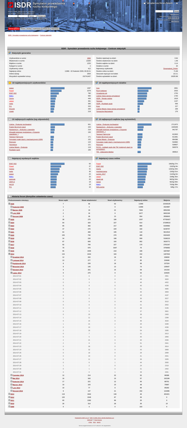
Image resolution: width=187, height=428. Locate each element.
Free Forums (98, 420)
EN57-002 (12, 93)
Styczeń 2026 (18, 216)
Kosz (98, 106)
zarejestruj (31, 11)
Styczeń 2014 (18, 391)
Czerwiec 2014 (18, 375)
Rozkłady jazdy (14, 150)
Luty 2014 (16, 388)
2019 (12, 238)
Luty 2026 (16, 213)
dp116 (11, 184)
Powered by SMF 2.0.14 (82, 418)
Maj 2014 (16, 378)
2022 (12, 229)
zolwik (11, 111)
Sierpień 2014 (18, 270)
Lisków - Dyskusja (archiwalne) (20, 124)
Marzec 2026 (17, 210)
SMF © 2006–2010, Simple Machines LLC (102, 418)
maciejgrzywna (101, 171)
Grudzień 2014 (18, 257)
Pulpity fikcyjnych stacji (17, 127)
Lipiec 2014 (17, 273)
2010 (12, 404)
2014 (12, 254)
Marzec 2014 (17, 385)
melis (11, 104)
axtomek (12, 179)
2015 (12, 251)
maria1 (11, 169)
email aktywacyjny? (27, 13)
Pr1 (10, 106)
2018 (12, 241)
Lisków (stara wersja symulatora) (108, 96)
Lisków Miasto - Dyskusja (18, 147)
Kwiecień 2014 (18, 382)
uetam (11, 101)
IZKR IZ (12, 182)
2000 (12, 407)
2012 (12, 397)
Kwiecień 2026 (18, 207)
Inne (97, 88)
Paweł (11, 91)
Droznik (12, 109)
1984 (89, 58)
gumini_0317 (101, 174)
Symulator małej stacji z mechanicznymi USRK (26, 139)
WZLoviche (100, 187)
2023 (12, 226)
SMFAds (89, 420)
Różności (12, 142)
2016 (12, 248)
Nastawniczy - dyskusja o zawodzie (22, 130)
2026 (12, 204)
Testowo (99, 101)
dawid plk (99, 179)
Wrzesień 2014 (18, 267)
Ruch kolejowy (101, 91)
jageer (11, 88)
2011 (12, 400)
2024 (12, 223)
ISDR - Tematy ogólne (104, 98)
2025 (12, 220)
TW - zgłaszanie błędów (104, 152)
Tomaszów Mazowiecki (104, 111)
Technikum (13, 145)
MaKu (11, 96)
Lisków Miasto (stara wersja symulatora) (110, 109)
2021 (12, 232)
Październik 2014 (19, 264)
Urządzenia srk (101, 93)
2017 (12, 245)
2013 (12, 394)
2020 (12, 235)
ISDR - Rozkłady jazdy (104, 104)
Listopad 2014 (18, 260)
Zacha (11, 98)
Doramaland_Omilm (170, 68)
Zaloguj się (21, 11)
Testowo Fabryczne (16, 137)
